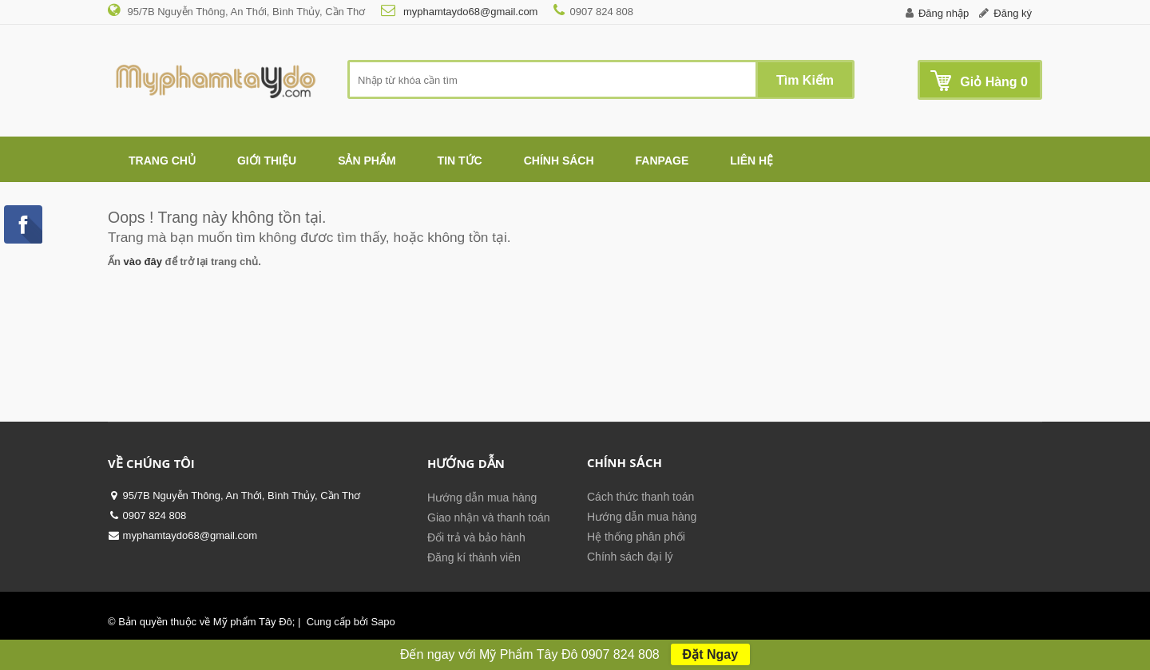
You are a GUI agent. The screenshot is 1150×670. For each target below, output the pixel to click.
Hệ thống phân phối (636, 536)
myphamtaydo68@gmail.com (468, 12)
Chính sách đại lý (630, 556)
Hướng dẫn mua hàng (482, 497)
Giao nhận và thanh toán (488, 517)
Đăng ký (1012, 13)
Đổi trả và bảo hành (476, 537)
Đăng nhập (943, 13)
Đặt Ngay (710, 654)
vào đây (143, 262)
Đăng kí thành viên (474, 557)
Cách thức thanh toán (640, 496)
